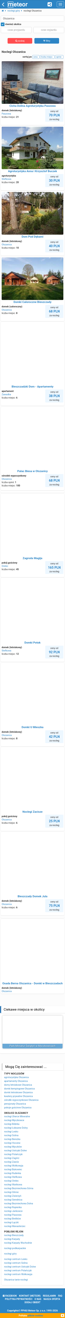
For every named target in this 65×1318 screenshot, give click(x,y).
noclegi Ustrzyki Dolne (15, 1150)
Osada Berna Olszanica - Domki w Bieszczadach (32, 983)
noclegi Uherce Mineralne (17, 1116)
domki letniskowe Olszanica (18, 1092)
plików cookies (35, 1315)
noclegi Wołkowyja (13, 1165)
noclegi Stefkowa (13, 1177)
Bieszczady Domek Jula (32, 896)
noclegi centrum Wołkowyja (18, 1274)
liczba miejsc (47, 57)
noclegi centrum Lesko (15, 1259)
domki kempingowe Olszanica (19, 1088)
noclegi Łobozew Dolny (16, 1127)
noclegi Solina (11, 1135)
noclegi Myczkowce (14, 1120)
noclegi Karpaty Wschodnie (18, 1242)
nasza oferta (51, 1299)
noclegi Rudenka (12, 1173)
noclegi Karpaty (12, 1239)
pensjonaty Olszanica (15, 1103)
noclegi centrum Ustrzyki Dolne (20, 1266)
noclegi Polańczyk (13, 1154)
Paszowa (6, 113)
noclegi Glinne (11, 1192)
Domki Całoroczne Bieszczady (32, 302)
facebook (10, 1295)
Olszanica (7, 244)
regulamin (49, 1295)
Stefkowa (6, 179)
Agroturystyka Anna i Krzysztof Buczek (32, 171)
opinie (59, 57)
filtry (46, 40)
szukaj (20, 40)
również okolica (11, 24)
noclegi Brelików (12, 1218)
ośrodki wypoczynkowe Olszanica (21, 1100)
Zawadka (6, 394)
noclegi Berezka (12, 1139)
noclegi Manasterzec (14, 1226)
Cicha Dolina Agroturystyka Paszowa (32, 105)
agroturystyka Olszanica (16, 1077)
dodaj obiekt (32, 1302)
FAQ (60, 1295)
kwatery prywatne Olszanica (18, 1096)
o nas (38, 1299)
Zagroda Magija (32, 558)
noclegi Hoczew (12, 1143)
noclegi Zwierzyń (12, 1196)
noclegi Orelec (11, 1180)
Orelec (5, 566)
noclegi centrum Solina (15, 1263)
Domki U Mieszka (32, 727)
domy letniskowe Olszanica (18, 1085)
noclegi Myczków (13, 1146)
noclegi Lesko (11, 1131)
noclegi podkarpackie (15, 1248)
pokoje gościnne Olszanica (17, 1107)
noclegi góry (10, 1253)
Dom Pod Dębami (32, 236)
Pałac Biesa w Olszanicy (32, 471)
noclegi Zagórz (11, 1158)
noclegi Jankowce (13, 1211)
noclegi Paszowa (12, 1215)
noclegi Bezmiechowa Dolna (18, 1203)
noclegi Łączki (11, 1222)
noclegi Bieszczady (14, 1235)
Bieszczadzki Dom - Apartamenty (32, 386)
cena (36, 57)
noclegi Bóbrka (11, 1124)
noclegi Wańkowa (13, 1184)
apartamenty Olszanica (16, 1081)
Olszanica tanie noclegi (16, 1279)
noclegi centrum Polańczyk (18, 1270)
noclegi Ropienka (13, 1207)
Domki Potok (33, 642)
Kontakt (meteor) (30, 1295)
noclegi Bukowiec (13, 1169)
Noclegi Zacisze (33, 811)
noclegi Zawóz (11, 1162)
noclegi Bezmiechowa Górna (18, 1188)
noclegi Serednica (13, 1199)
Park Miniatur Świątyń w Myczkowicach (33, 1045)
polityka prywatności (18, 1299)
